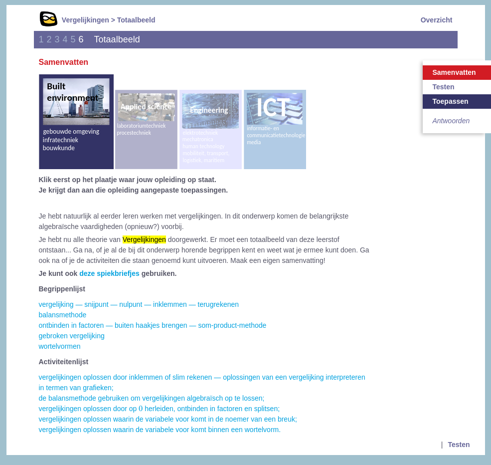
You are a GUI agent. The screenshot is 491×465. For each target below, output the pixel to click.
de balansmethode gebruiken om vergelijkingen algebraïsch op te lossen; (152, 398)
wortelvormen (60, 346)
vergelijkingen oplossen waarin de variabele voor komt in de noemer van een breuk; (168, 419)
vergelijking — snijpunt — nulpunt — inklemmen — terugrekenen (139, 304)
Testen (459, 445)
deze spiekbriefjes (109, 273)
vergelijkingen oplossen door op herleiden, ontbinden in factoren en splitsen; (159, 409)
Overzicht (437, 20)
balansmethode (63, 315)
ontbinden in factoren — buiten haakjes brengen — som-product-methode (153, 325)
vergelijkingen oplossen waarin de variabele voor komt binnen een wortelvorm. (160, 430)
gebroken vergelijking (72, 336)
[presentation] (141, 408)
